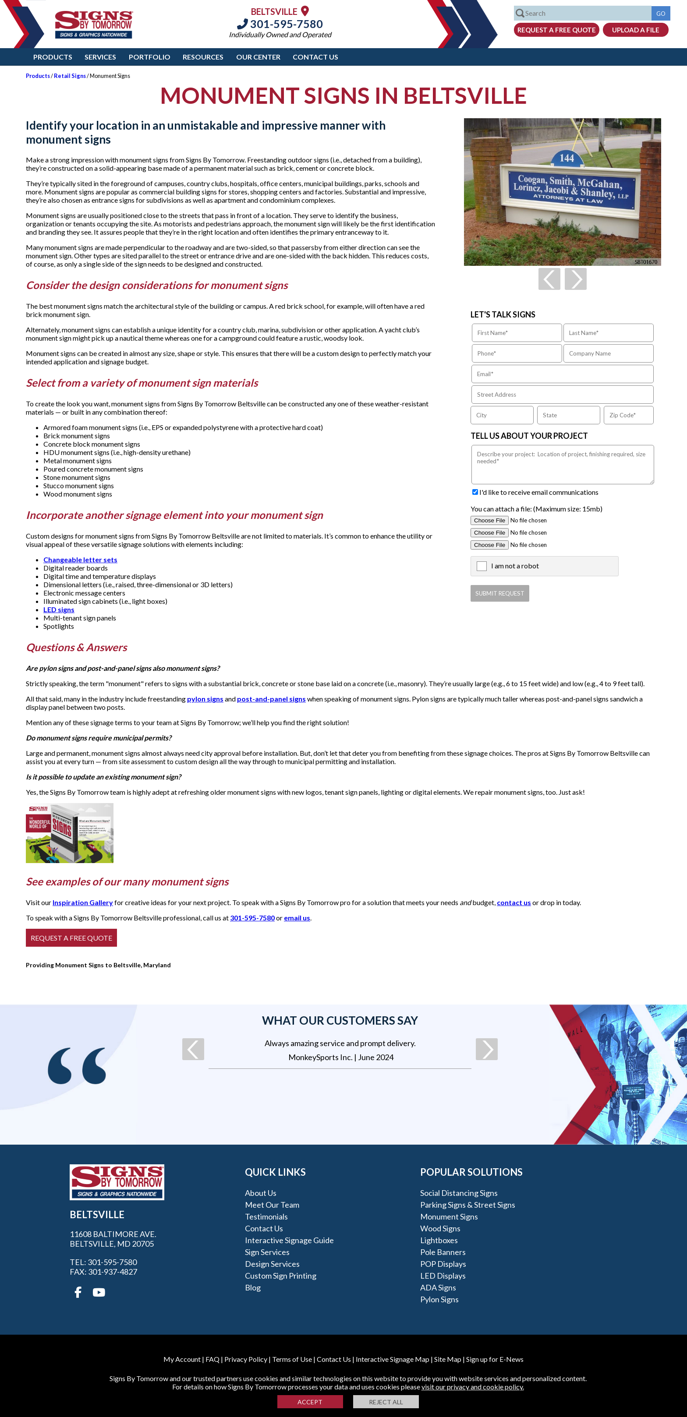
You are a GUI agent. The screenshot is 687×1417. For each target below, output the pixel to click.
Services (100, 57)
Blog (253, 1287)
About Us (260, 1193)
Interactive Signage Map (392, 1359)
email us (297, 917)
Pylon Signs (439, 1299)
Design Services (272, 1264)
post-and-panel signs (271, 698)
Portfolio (149, 57)
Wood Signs (440, 1228)
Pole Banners (443, 1252)
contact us (514, 902)
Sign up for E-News (495, 1359)
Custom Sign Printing (280, 1275)
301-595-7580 (280, 23)
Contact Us (315, 57)
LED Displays (443, 1275)
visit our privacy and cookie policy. (472, 1386)
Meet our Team (272, 1204)
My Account (182, 1359)
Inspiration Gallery (83, 902)
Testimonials (266, 1216)
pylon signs (205, 698)
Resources (203, 57)
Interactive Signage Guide (289, 1240)
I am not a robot (515, 565)
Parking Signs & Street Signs (467, 1204)
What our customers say (340, 1020)
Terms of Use (292, 1359)
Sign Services (267, 1252)
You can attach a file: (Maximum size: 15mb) (536, 508)
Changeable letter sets (80, 559)
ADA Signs (438, 1287)
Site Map (447, 1359)
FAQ (212, 1359)
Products (52, 57)
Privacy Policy (245, 1359)
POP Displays (443, 1264)
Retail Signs (70, 75)
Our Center (258, 57)
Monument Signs (449, 1216)
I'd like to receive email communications (538, 492)
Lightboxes (439, 1240)
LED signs (58, 609)
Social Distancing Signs (459, 1193)
